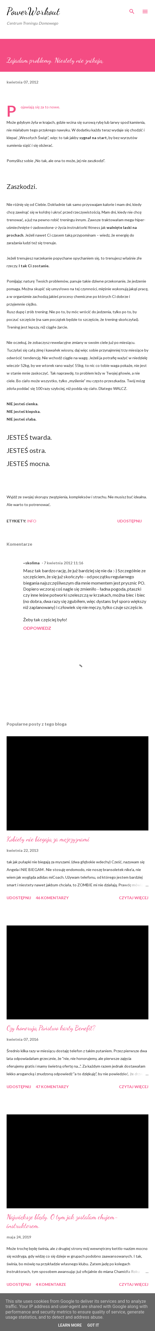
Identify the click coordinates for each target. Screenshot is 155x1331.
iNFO (31, 521)
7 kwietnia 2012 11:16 (63, 562)
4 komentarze (51, 1284)
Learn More (70, 1325)
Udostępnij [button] (129, 521)
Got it (93, 1325)
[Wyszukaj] (132, 10)
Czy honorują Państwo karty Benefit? (51, 1028)
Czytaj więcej (133, 897)
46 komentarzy (52, 897)
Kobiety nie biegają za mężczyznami (48, 839)
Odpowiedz (37, 628)
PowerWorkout (33, 11)
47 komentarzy (52, 1086)
